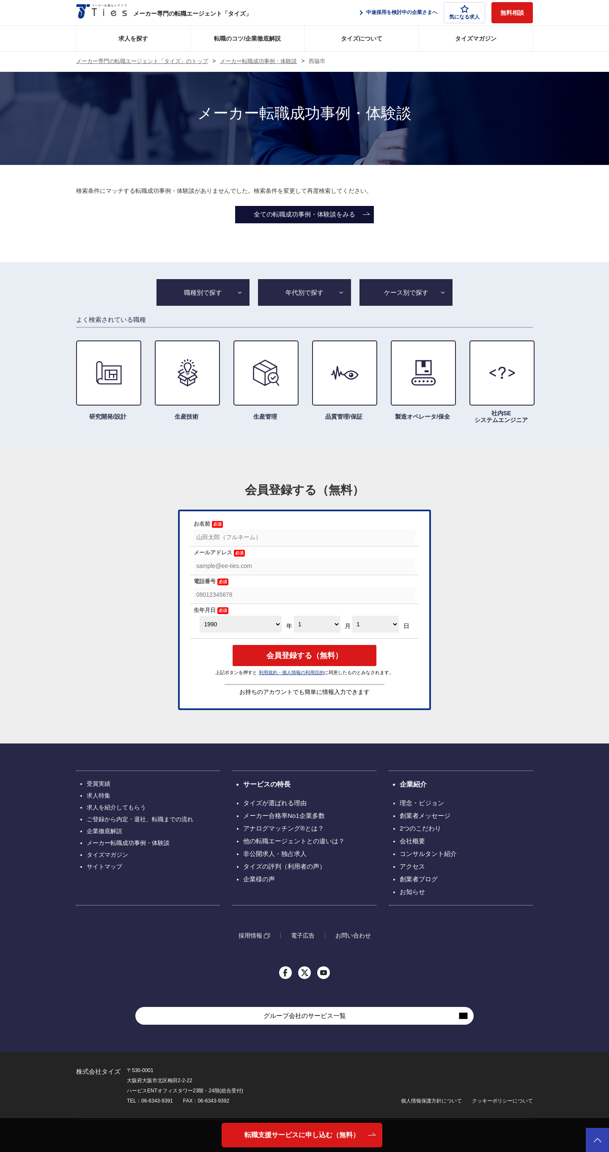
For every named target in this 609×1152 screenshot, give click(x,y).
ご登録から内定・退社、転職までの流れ (140, 819)
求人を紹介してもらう (116, 807)
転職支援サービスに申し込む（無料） (301, 1134)
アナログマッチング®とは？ (283, 828)
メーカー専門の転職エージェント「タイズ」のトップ (142, 61)
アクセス (412, 866)
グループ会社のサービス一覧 (304, 1015)
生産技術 (186, 380)
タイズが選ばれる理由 (275, 802)
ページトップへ (597, 1140)
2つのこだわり (420, 828)
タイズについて (361, 38)
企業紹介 (413, 784)
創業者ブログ (419, 879)
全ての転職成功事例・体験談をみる (304, 214)
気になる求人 (464, 12)
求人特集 (98, 795)
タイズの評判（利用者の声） (284, 866)
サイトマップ (104, 866)
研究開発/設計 (108, 380)
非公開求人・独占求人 (275, 853)
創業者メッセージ (425, 815)
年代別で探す (304, 292)
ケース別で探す (406, 292)
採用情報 (250, 936)
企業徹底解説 (104, 831)
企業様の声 (259, 879)
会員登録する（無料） (304, 655)
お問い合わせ (353, 935)
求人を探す (133, 38)
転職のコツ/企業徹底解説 (247, 38)
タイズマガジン (476, 38)
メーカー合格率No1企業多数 (284, 815)
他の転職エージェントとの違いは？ (294, 841)
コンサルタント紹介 (428, 853)
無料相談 (512, 12)
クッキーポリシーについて (502, 1101)
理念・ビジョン (422, 802)
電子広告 (303, 935)
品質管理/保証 (344, 380)
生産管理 (265, 380)
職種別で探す (203, 292)
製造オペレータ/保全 (422, 380)
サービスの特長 (267, 784)
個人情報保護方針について (431, 1101)
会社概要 (412, 841)
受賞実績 (98, 783)
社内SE (501, 381)
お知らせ (412, 891)
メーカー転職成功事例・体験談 (258, 61)
